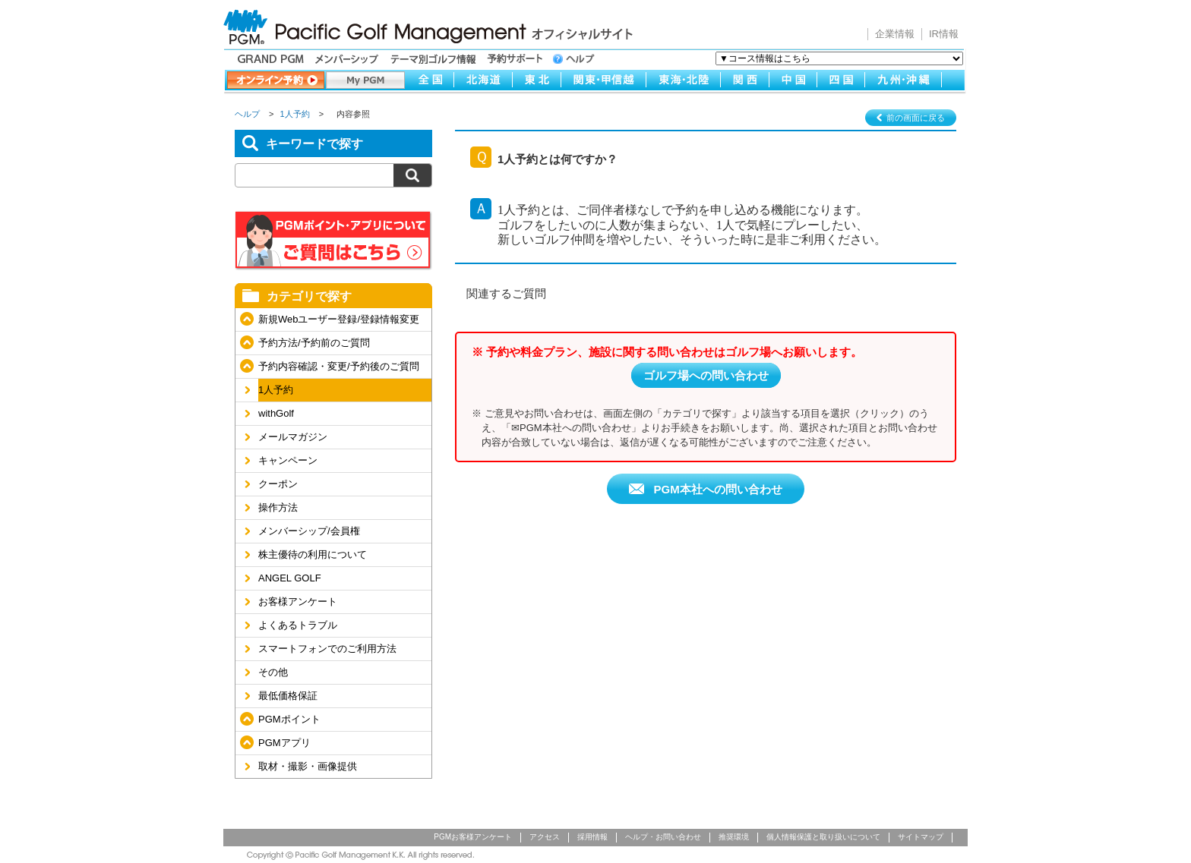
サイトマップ (920, 837)
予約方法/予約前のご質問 (314, 342)
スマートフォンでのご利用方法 (327, 648)
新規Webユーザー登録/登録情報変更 (338, 319)
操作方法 (278, 507)
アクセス (544, 837)
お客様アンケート (297, 601)
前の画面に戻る (915, 117)
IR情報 (944, 33)
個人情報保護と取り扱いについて (823, 837)
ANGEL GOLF (289, 578)
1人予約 (295, 113)
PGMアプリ (284, 742)
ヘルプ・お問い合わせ (663, 837)
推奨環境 (734, 837)
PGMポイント (289, 719)
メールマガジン (292, 437)
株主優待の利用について (312, 554)
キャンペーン (287, 460)
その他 (273, 672)
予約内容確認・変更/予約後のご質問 (338, 366)
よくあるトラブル (297, 625)
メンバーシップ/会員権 (309, 531)
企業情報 (895, 33)
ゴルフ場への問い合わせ (706, 375)
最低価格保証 (287, 695)
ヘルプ (247, 113)
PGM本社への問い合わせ (716, 489)
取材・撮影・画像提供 (307, 766)
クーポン (278, 484)
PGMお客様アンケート (473, 837)
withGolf (276, 413)
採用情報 (592, 837)
